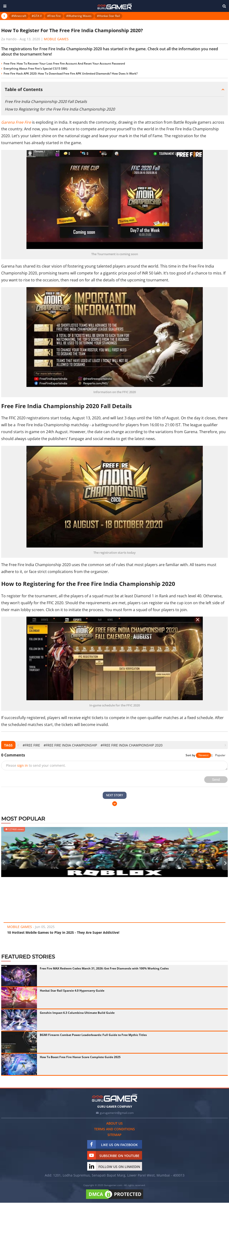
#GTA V (37, 16)
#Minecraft (18, 16)
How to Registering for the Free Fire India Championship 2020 (60, 109)
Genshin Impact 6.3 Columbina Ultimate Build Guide (77, 1013)
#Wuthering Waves (79, 16)
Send (216, 779)
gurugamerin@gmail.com (117, 1113)
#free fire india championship (70, 745)
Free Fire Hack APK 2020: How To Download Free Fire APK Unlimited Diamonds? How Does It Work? (70, 73)
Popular (220, 755)
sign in (22, 765)
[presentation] (17, 745)
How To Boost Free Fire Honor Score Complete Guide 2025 (80, 1057)
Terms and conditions (114, 1129)
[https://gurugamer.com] (115, 1098)
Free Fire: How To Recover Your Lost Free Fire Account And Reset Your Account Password (64, 63)
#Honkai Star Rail (108, 16)
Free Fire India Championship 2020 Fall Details (46, 101)
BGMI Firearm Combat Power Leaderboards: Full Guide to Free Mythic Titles (93, 1035)
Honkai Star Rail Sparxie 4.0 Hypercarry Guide (72, 991)
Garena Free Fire (16, 122)
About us (114, 1123)
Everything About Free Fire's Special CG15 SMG (35, 68)
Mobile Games (56, 39)
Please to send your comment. (36, 765)
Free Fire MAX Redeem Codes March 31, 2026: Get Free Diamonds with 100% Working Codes (104, 968)
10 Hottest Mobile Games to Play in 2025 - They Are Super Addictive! (63, 932)
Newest (203, 755)
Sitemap (114, 1134)
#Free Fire (54, 16)
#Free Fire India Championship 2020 (132, 745)
